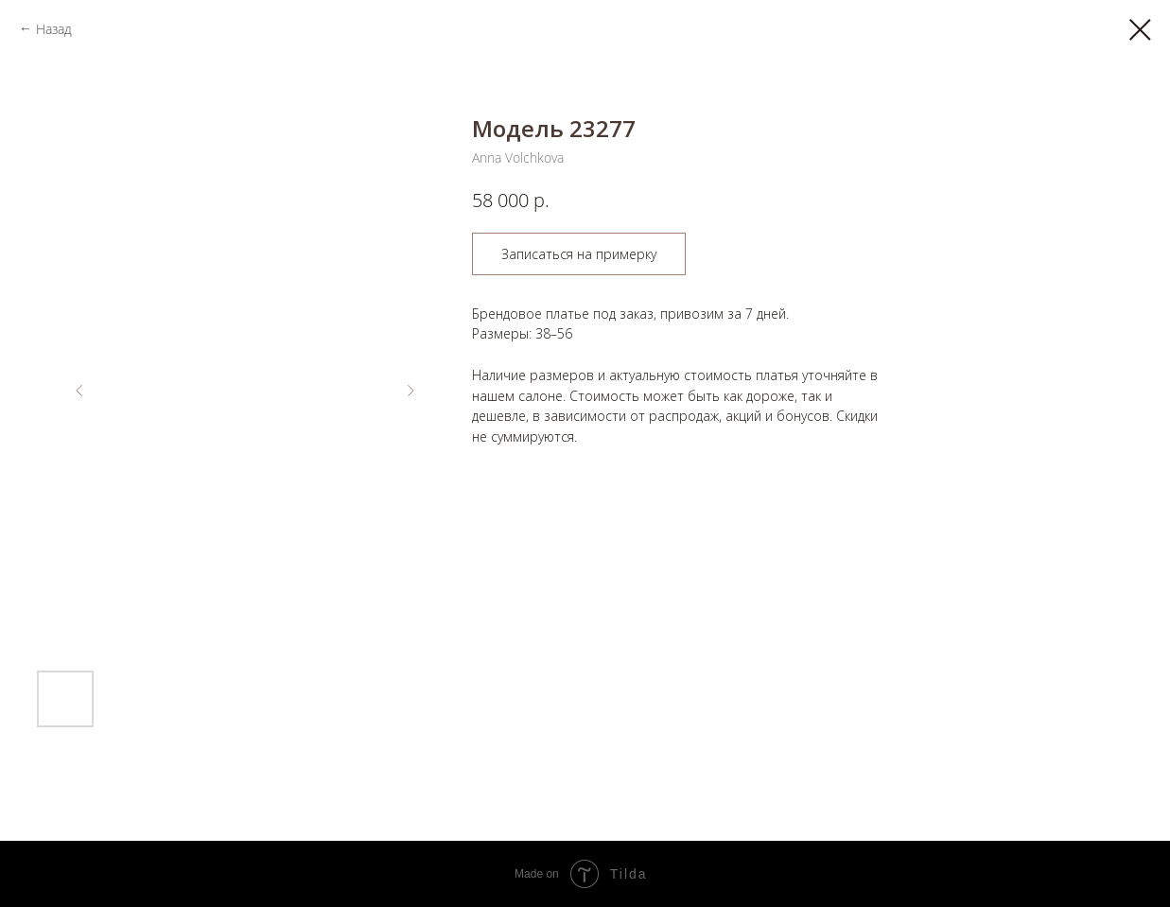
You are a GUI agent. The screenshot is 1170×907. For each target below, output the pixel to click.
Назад (54, 29)
